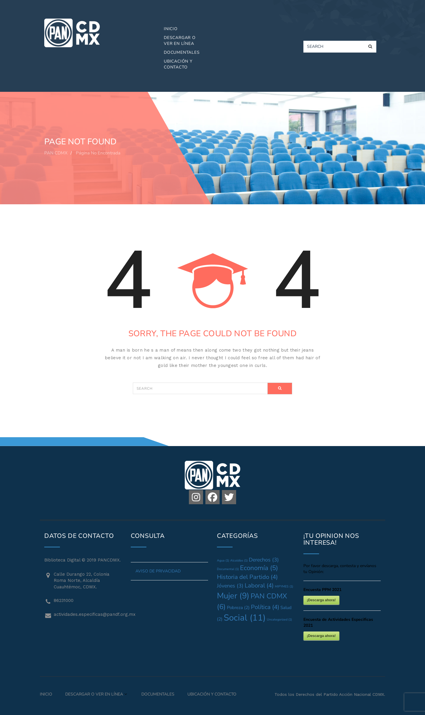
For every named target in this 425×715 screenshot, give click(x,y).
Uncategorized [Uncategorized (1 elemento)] (279, 619)
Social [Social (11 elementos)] (245, 617)
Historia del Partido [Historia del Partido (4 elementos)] (247, 577)
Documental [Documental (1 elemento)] (228, 569)
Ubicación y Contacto (178, 64)
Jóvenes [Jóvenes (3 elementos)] (230, 585)
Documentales (182, 52)
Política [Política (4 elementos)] (265, 607)
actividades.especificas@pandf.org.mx (88, 614)
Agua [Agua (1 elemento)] (223, 560)
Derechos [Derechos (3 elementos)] (264, 559)
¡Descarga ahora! (321, 600)
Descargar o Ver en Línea (180, 40)
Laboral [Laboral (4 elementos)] (259, 586)
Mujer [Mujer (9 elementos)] (233, 595)
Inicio (171, 29)
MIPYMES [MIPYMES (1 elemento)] (284, 586)
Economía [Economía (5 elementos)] (259, 568)
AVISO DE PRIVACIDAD (158, 571)
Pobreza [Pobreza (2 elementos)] (238, 607)
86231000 (63, 600)
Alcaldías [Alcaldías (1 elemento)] (239, 560)
